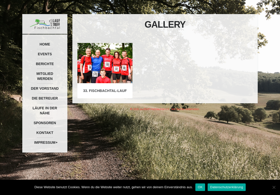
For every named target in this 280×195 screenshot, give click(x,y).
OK (200, 187)
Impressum (45, 142)
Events (45, 54)
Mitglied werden (45, 76)
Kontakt (44, 133)
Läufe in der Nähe (45, 110)
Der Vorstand (45, 88)
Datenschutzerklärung (226, 187)
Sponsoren (45, 123)
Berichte (45, 64)
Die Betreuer (45, 98)
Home (45, 44)
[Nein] (273, 187)
